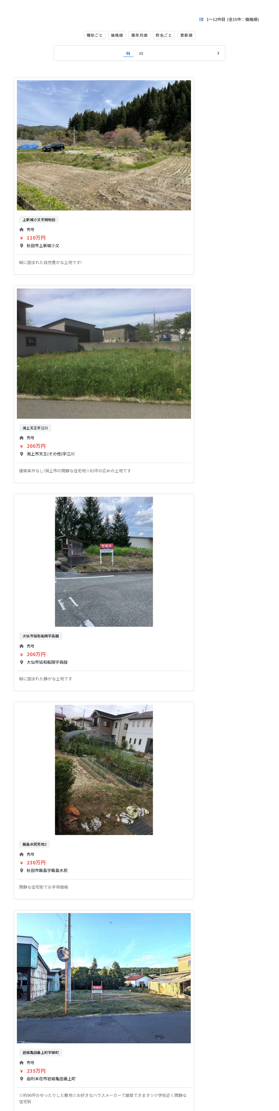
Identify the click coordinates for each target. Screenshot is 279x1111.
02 (141, 54)
